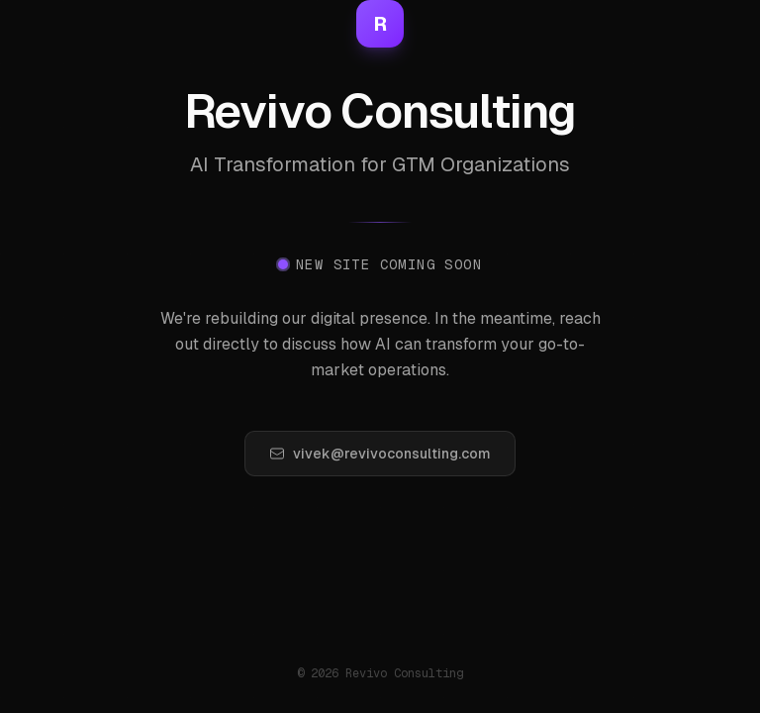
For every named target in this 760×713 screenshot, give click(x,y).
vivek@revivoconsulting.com (380, 453)
